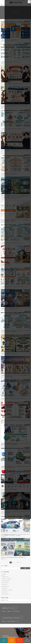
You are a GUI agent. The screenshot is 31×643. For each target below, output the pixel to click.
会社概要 (3, 611)
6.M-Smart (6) (4, 584)
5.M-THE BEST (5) (5, 582)
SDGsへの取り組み (16, 611)
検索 (25, 568)
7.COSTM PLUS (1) (5, 586)
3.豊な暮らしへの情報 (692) (6, 578)
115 (18, 562)
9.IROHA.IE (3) (4, 588)
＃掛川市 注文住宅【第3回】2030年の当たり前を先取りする (13, 557)
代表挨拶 (8, 611)
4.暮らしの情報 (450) (5, 580)
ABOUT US (7, 608)
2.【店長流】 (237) (5, 576)
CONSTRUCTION (10, 618)
